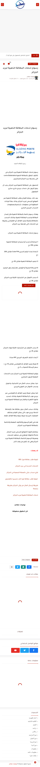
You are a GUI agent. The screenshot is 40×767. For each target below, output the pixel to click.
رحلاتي (34, 731)
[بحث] (2, 4)
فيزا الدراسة (32, 735)
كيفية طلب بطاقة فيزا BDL (28, 460)
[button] (29, 567)
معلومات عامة (33, 63)
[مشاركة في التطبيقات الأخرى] (11, 567)
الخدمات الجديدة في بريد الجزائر (26, 466)
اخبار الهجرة (32, 718)
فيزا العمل (33, 738)
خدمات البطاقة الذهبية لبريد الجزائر (25, 495)
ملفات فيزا (33, 755)
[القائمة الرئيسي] (37, 4)
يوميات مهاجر (13, 764)
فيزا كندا (33, 745)
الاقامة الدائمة (32, 721)
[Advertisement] (20, 31)
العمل (34, 725)
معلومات (33, 749)
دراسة (34, 728)
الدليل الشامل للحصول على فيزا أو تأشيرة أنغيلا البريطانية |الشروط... (17, 55)
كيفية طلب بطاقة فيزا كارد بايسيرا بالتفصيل (21, 479)
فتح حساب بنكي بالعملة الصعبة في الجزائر (22, 473)
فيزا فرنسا (33, 742)
